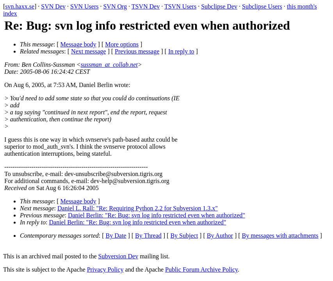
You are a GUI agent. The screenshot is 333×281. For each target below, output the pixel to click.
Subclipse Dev (219, 6)
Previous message (137, 51)
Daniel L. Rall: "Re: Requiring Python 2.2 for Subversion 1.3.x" (137, 208)
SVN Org (115, 6)
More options (122, 44)
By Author (220, 235)
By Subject (184, 235)
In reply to (181, 51)
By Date (116, 235)
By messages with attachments (280, 235)
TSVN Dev (146, 6)
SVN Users (84, 6)
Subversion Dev (118, 256)
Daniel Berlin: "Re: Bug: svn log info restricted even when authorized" (156, 215)
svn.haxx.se (19, 6)
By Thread (148, 235)
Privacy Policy (105, 269)
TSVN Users (180, 6)
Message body (78, 44)
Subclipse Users (262, 6)
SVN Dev (53, 6)
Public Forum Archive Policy (201, 269)
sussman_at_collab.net (109, 64)
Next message (88, 51)
